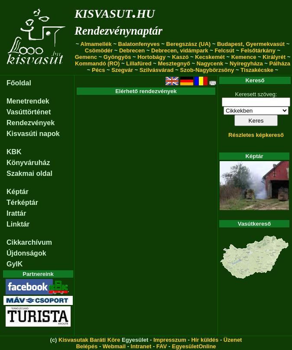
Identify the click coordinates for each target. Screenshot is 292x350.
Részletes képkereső (256, 135)
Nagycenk (210, 63)
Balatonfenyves (139, 44)
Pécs (98, 70)
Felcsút (224, 50)
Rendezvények (30, 122)
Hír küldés (204, 340)
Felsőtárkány (258, 50)
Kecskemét (210, 57)
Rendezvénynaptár (118, 30)
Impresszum (169, 340)
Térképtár (22, 202)
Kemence (243, 57)
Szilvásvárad (157, 70)
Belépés (86, 346)
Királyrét (274, 57)
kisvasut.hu (115, 12)
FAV (161, 346)
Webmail (114, 346)
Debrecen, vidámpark (179, 50)
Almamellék (96, 44)
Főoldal (18, 83)
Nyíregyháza (246, 63)
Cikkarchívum (29, 242)
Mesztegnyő (174, 63)
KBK (14, 152)
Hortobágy (151, 57)
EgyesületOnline (194, 346)
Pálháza (279, 63)
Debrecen (132, 50)
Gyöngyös (117, 57)
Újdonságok (26, 253)
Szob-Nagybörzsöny (207, 70)
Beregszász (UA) (188, 44)
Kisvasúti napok (33, 133)
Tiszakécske (256, 70)
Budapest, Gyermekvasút (251, 44)
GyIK (14, 264)
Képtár (17, 191)
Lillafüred (139, 63)
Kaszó (180, 57)
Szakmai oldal (29, 173)
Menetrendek (27, 101)
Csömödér (99, 50)
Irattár (16, 213)
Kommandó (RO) (97, 63)
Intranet (141, 346)
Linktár (17, 224)
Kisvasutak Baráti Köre (89, 340)
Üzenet (233, 340)
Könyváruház (28, 162)
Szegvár (122, 70)
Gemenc (86, 57)
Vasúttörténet (28, 112)
